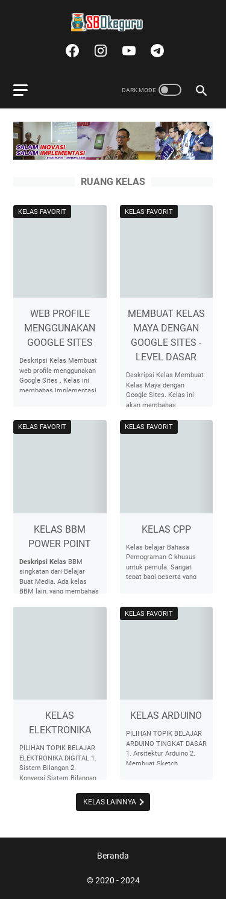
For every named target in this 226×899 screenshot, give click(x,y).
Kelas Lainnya (110, 802)
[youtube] (127, 50)
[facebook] (71, 50)
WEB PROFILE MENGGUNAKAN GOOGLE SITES (59, 328)
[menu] (27, 89)
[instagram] (99, 50)
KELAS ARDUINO (166, 715)
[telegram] (156, 50)
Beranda (113, 855)
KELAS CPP (166, 529)
